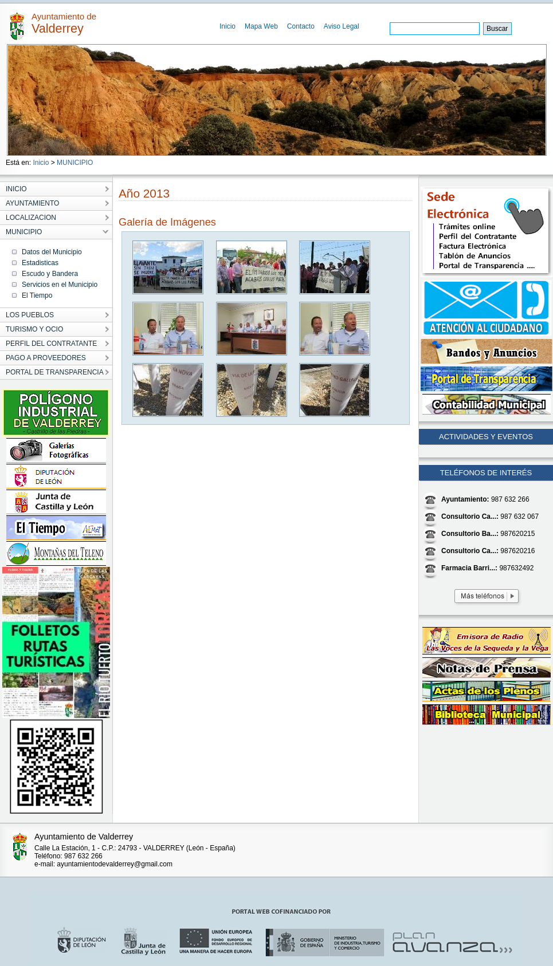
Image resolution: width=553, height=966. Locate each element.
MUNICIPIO (75, 163)
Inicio (227, 26)
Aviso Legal (341, 26)
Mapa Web (261, 26)
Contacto (301, 26)
